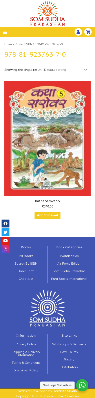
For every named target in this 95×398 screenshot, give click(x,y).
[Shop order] (65, 70)
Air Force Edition (69, 263)
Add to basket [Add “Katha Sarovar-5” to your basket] (47, 215)
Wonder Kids (69, 256)
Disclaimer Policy (26, 370)
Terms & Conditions (25, 362)
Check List (26, 278)
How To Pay (69, 352)
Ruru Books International (69, 278)
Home (8, 44)
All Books (26, 256)
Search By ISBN (26, 263)
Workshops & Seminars (69, 344)
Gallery (69, 359)
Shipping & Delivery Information (26, 353)
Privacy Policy (26, 344)
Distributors (69, 367)
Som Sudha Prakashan (69, 271)
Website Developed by (47, 391)
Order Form (26, 271)
